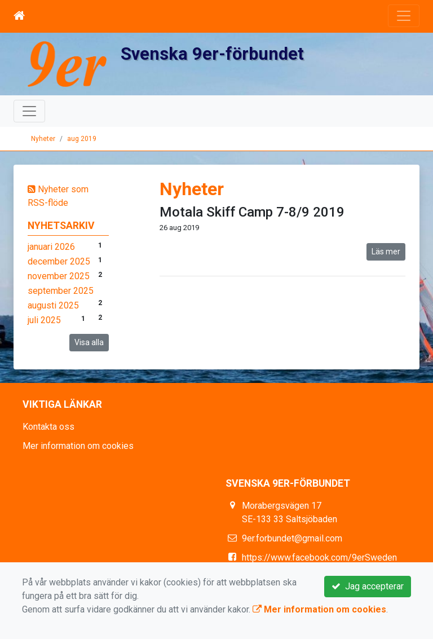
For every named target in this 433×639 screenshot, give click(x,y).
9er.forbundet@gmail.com (292, 538)
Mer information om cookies (78, 445)
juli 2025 (44, 320)
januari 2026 (51, 246)
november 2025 (59, 276)
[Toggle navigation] (403, 16)
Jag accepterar (368, 586)
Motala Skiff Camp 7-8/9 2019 (252, 212)
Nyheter (43, 139)
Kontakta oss (48, 426)
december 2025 (59, 261)
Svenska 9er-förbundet (212, 53)
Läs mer (386, 251)
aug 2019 (81, 139)
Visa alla (89, 342)
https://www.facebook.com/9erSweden (319, 557)
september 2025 (61, 290)
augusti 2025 (53, 305)
